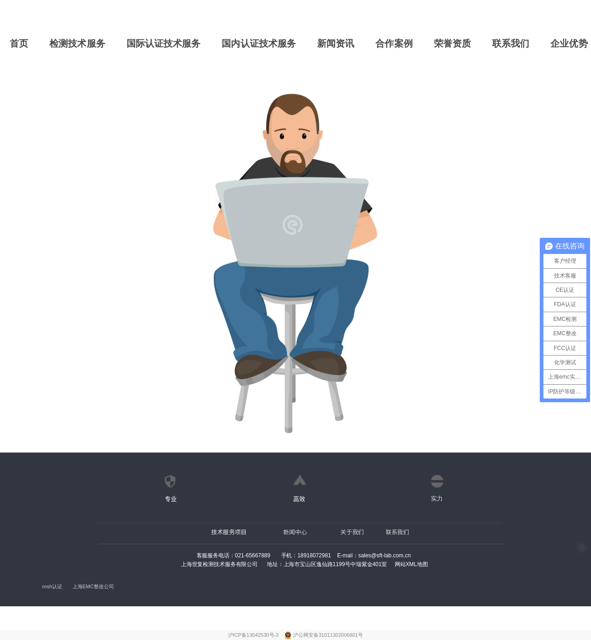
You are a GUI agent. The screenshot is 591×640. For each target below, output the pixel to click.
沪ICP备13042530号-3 (254, 635)
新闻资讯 (335, 43)
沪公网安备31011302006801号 (328, 635)
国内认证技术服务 (259, 43)
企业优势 (568, 43)
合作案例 (393, 43)
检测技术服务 (77, 43)
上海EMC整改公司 (93, 587)
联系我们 (510, 43)
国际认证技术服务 (164, 43)
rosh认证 (52, 587)
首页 (19, 43)
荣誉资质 (452, 43)
